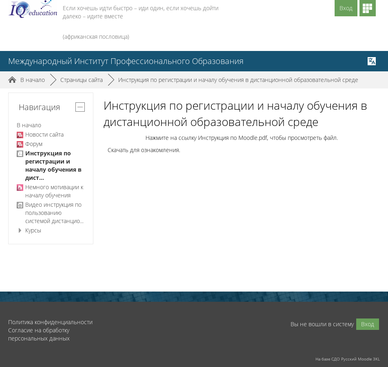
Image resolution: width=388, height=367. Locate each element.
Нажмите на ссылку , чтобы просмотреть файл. (242, 137)
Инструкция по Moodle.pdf (232, 137)
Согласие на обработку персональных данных (39, 334)
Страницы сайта (81, 80)
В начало (29, 125)
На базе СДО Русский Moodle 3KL (347, 359)
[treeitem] (51, 125)
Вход (346, 8)
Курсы (33, 230)
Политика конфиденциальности (50, 322)
